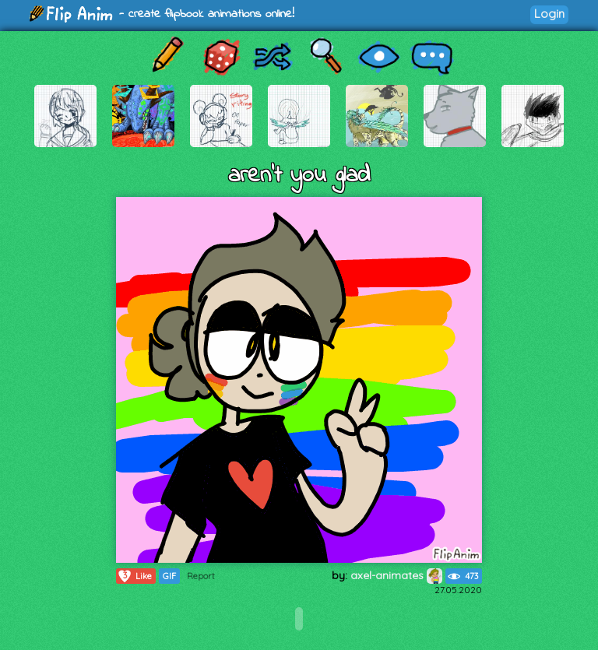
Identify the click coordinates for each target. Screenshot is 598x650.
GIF (169, 576)
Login (549, 13)
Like (134, 576)
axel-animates (396, 575)
